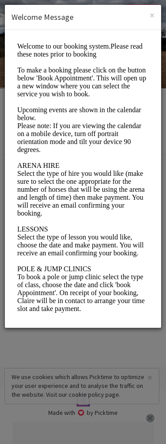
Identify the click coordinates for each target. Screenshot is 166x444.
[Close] (152, 15)
